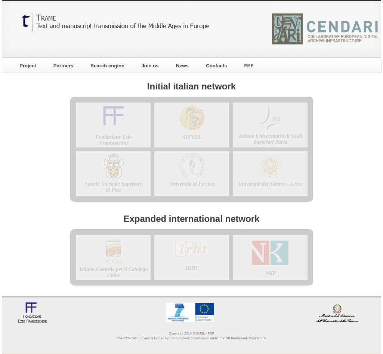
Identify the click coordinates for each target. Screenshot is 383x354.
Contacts (216, 65)
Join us (150, 65)
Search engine (107, 65)
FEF (249, 65)
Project (27, 65)
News (182, 65)
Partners (63, 65)
